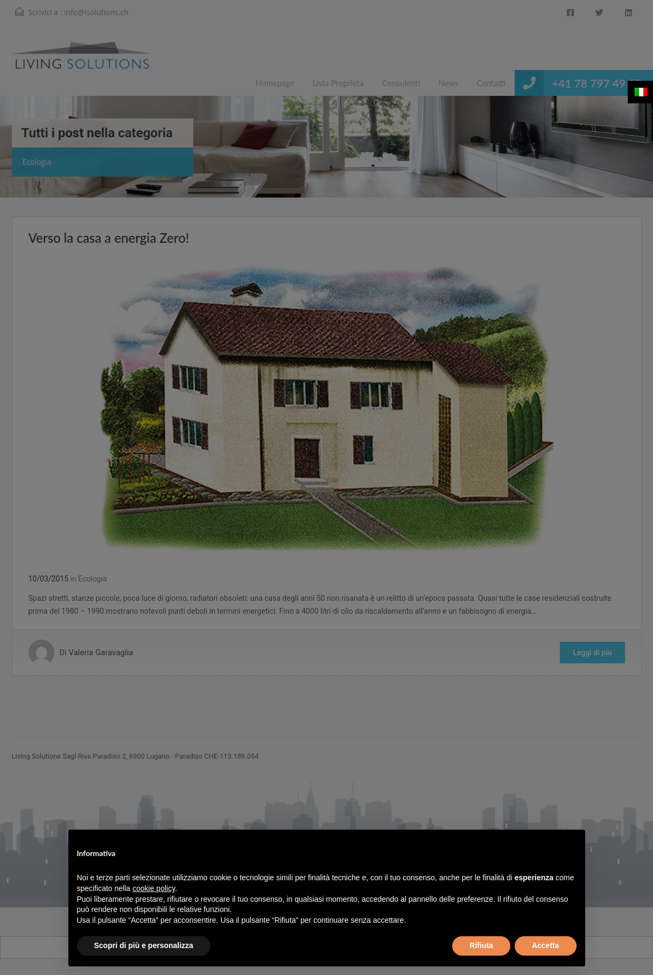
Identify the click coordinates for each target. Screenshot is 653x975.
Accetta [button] (545, 945)
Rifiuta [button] (481, 945)
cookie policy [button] (153, 888)
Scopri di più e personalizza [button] (143, 945)
